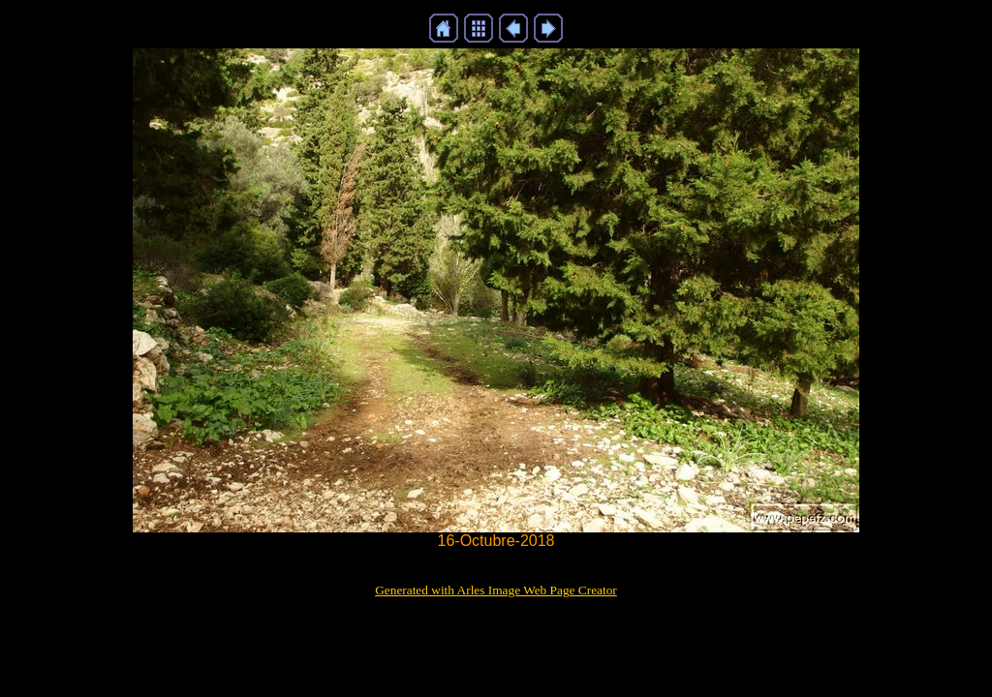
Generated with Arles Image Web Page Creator (496, 590)
